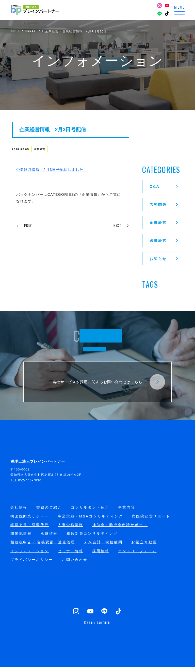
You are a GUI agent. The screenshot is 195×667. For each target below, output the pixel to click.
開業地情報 (21, 533)
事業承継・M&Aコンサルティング (90, 516)
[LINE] (159, 14)
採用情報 (100, 551)
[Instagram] (159, 6)
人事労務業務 (70, 525)
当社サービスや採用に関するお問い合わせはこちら (109, 381)
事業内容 (126, 507)
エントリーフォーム (137, 551)
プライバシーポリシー (31, 560)
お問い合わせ (75, 560)
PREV (21, 225)
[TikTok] (167, 14)
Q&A (164, 186)
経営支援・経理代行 (29, 525)
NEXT (118, 225)
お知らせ (164, 259)
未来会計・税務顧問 (103, 542)
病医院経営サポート (151, 516)
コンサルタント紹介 (90, 507)
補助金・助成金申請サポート (120, 525)
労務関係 (164, 204)
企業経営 (40, 150)
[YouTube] (167, 6)
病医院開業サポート (29, 516)
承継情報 (49, 533)
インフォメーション (29, 551)
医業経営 (164, 240)
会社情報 (18, 507)
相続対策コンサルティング (92, 533)
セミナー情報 (70, 551)
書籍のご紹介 (49, 507)
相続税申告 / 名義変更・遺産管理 (42, 542)
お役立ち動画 (144, 542)
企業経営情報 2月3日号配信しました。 (51, 170)
